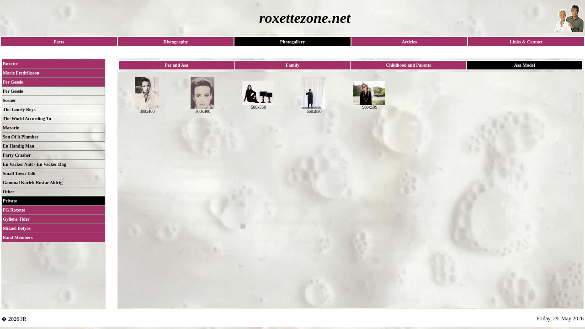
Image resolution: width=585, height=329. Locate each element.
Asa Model (524, 65)
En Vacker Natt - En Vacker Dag (34, 164)
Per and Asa (177, 65)
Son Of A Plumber (20, 136)
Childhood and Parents (408, 65)
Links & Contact (526, 41)
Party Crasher (17, 155)
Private (10, 200)
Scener (9, 100)
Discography (175, 41)
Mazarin (11, 127)
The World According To (27, 118)
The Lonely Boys (19, 109)
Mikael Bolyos (17, 228)
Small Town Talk (19, 173)
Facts (58, 41)
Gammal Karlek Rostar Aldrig (33, 182)
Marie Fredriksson (21, 72)
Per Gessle (13, 82)
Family (292, 65)
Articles (409, 41)
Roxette (10, 63)
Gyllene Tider (16, 219)
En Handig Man (18, 146)
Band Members (18, 237)
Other (9, 191)
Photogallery (292, 41)
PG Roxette (14, 209)
